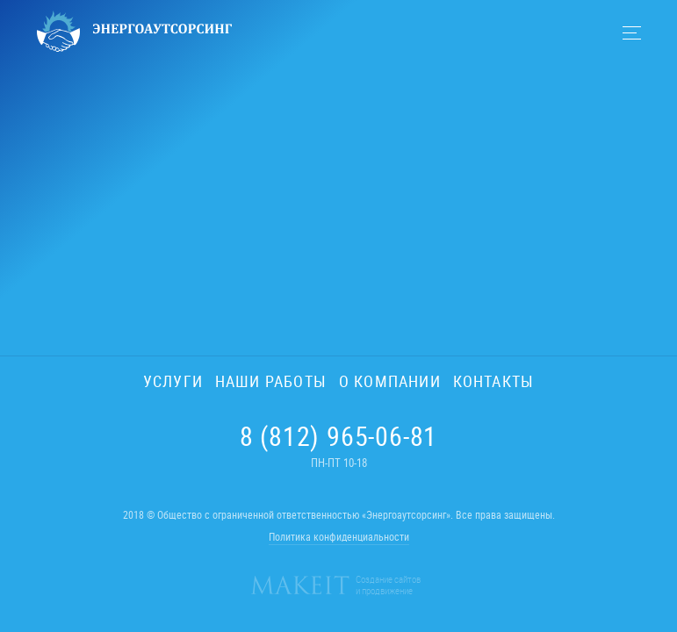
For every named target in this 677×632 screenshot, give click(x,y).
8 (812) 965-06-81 (339, 436)
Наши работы (271, 380)
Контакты (493, 380)
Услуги (173, 380)
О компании (390, 380)
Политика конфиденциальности (339, 536)
